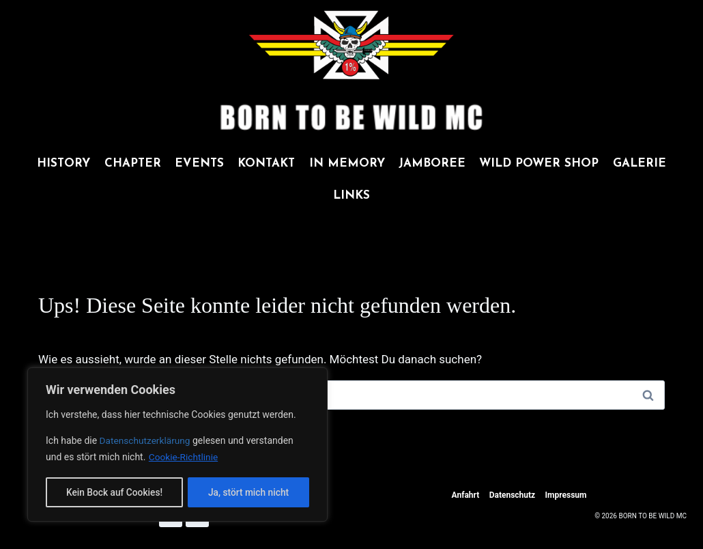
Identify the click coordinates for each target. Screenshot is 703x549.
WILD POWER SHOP (539, 163)
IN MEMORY (347, 163)
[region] (177, 445)
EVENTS (199, 163)
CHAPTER (132, 163)
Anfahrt (466, 495)
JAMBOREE (432, 163)
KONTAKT (266, 163)
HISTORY (63, 163)
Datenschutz (512, 495)
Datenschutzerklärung (147, 441)
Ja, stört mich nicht (248, 492)
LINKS (351, 195)
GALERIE (639, 163)
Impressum (566, 495)
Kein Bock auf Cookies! (114, 492)
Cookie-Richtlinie (184, 458)
